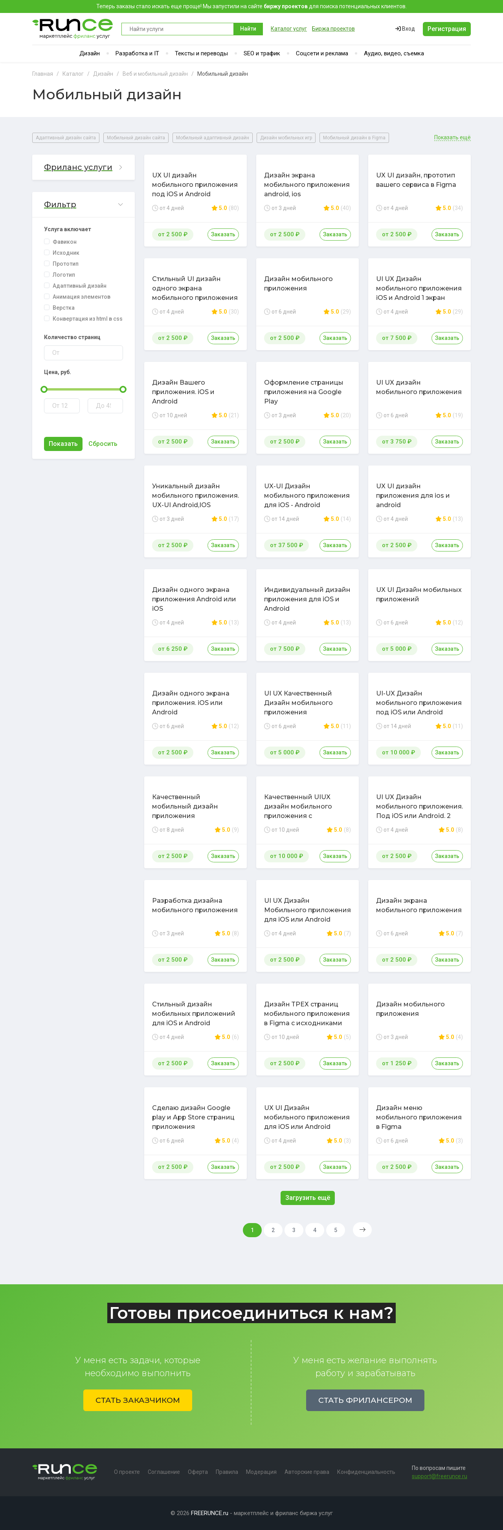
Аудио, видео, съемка (394, 53)
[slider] (44, 389)
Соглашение (164, 1472)
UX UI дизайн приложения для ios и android (413, 495)
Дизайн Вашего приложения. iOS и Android (183, 392)
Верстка (64, 308)
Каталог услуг (289, 29)
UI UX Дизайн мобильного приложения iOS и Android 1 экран (419, 288)
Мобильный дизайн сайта (136, 138)
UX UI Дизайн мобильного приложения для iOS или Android (307, 1117)
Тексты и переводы (201, 53)
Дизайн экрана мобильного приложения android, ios (307, 185)
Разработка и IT (137, 53)
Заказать (223, 234)
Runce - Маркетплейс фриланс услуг (73, 29)
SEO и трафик (262, 53)
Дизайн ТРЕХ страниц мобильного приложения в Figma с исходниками (307, 1014)
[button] (83, 167)
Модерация (261, 1472)
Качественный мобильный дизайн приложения (185, 806)
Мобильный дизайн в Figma (354, 138)
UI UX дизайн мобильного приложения (419, 387)
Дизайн (89, 53)
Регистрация (447, 29)
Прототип (66, 264)
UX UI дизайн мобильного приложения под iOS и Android (195, 185)
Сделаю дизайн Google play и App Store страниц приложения (193, 1117)
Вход (405, 29)
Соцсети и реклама (322, 53)
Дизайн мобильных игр (286, 138)
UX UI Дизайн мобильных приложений (419, 594)
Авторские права (307, 1472)
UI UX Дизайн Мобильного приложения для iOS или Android (307, 910)
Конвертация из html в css (88, 319)
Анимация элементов (81, 297)
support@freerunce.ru (439, 1476)
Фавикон (65, 242)
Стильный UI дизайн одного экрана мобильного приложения (195, 288)
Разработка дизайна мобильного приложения (195, 905)
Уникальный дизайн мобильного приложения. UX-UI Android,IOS (195, 495)
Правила (227, 1472)
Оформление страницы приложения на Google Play (303, 392)
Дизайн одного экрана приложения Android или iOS (194, 599)
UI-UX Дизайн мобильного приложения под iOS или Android (419, 703)
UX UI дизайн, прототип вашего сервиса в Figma (416, 180)
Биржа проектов (333, 29)
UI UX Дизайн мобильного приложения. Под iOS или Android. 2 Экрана (419, 811)
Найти (248, 29)
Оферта (198, 1472)
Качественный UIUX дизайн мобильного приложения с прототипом (298, 811)
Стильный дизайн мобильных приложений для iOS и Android (193, 1014)
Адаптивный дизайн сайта (66, 138)
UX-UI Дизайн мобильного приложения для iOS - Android (307, 495)
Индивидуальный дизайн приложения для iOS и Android (307, 599)
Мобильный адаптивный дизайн (212, 138)
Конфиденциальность (366, 1472)
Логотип (64, 275)
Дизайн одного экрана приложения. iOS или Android (190, 703)
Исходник (66, 253)
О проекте (127, 1472)
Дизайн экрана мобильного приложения (419, 905)
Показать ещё (452, 138)
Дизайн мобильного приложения (298, 283)
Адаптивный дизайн (79, 286)
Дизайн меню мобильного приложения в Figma (419, 1117)
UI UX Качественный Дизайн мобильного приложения (298, 703)
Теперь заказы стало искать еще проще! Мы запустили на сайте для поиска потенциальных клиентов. (251, 6)
